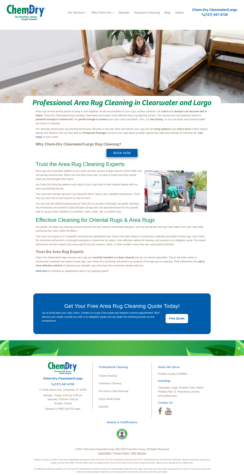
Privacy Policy (121, 453)
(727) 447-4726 (215, 15)
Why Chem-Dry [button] (102, 12)
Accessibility (105, 453)
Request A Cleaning (147, 12)
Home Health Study (109, 399)
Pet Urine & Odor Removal (113, 391)
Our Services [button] (77, 12)
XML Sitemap (138, 453)
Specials (123, 12)
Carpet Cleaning (108, 375)
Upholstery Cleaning (110, 383)
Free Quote (177, 318)
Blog (167, 12)
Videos (179, 12)
